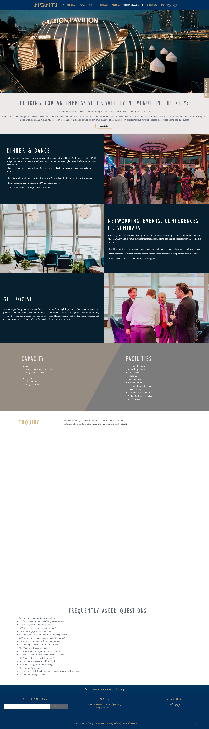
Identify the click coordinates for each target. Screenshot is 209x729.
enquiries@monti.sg (98, 424)
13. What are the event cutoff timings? (36, 658)
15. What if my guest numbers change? (36, 664)
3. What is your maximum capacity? (35, 624)
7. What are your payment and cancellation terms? (42, 638)
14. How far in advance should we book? (37, 661)
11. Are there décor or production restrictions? (40, 651)
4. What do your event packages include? (37, 628)
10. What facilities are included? (33, 648)
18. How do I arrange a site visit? (34, 674)
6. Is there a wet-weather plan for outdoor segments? (43, 634)
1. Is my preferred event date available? (37, 618)
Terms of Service (129, 723)
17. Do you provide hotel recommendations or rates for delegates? (49, 671)
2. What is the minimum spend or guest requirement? (43, 621)
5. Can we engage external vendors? (35, 631)
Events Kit (104, 125)
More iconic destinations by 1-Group (104, 689)
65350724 (124, 424)
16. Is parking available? (30, 668)
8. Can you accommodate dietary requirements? (40, 641)
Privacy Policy (113, 723)
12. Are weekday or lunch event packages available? (43, 654)
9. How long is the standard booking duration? (40, 644)
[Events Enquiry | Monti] (107, 517)
